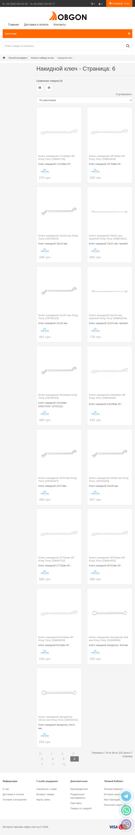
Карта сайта (43, 799)
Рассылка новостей (115, 804)
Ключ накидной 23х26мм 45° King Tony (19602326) (107, 396)
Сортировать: (124, 94)
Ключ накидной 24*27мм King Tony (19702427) (57, 479)
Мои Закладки (112, 799)
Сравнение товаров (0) (49, 80)
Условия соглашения (15, 799)
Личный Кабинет (113, 789)
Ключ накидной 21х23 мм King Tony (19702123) (58, 317)
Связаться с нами (46, 789)
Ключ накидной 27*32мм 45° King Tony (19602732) (56, 559)
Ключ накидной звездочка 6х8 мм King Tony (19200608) (108, 639)
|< (40, 753)
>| (63, 764)
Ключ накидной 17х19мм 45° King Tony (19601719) (56, 157)
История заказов (113, 794)
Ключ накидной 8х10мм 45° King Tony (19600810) (56, 639)
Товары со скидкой (81, 808)
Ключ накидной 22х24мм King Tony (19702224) (57, 396)
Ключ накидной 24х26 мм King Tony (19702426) (108, 479)
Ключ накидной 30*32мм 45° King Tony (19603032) (107, 559)
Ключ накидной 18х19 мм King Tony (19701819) (58, 237)
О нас (6, 789)
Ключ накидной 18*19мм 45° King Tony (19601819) (107, 157)
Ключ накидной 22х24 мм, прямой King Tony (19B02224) (108, 317)
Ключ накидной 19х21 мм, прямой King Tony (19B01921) (108, 237)
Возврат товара (45, 794)
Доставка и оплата (13, 794)
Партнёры (76, 803)
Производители (79, 789)
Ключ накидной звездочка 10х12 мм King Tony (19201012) (58, 718)
